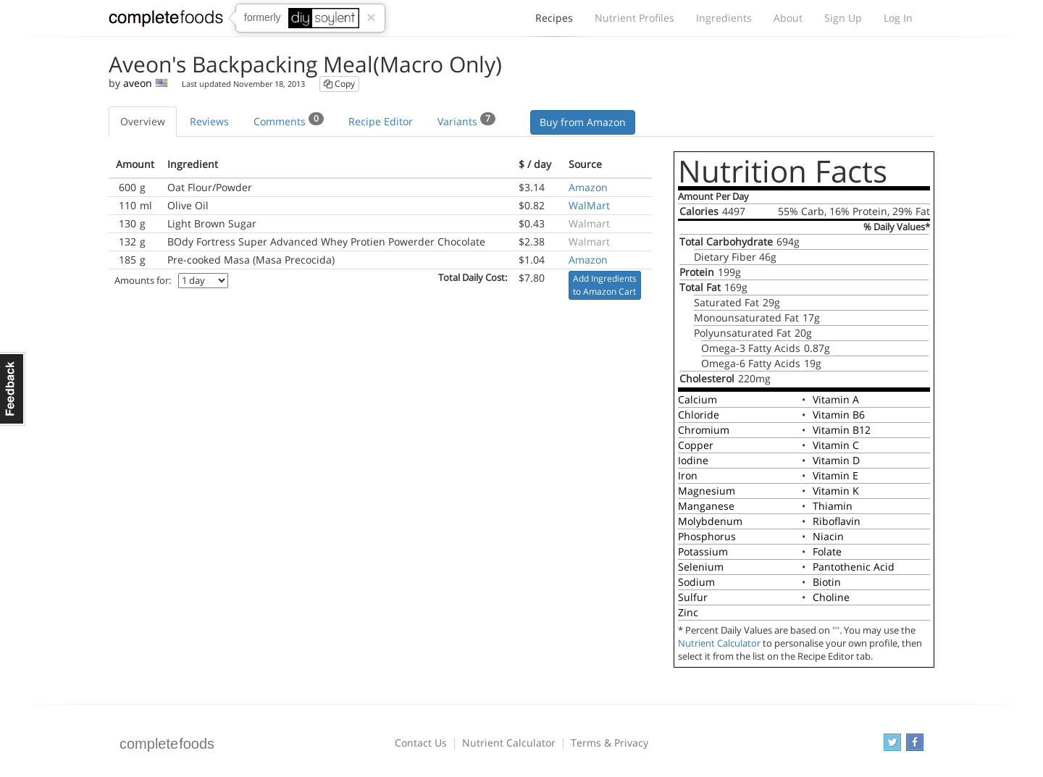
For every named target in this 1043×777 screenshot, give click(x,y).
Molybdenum (710, 521)
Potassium (703, 551)
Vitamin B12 (842, 430)
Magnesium (706, 490)
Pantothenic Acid (854, 567)
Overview (142, 121)
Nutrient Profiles (634, 18)
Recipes (554, 22)
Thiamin (833, 506)
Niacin (828, 536)
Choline (831, 597)
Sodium (696, 582)
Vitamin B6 (839, 414)
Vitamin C (836, 445)
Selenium (701, 567)
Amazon (588, 187)
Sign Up (843, 18)
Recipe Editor (380, 121)
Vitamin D (836, 460)
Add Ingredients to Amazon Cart (605, 285)
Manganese (706, 506)
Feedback (12, 389)
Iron (688, 475)
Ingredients (724, 18)
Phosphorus (707, 536)
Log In (898, 18)
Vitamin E (835, 475)
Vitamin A (836, 399)
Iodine (693, 460)
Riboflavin (836, 521)
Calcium (697, 399)
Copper (695, 445)
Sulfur (693, 597)
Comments (289, 120)
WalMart (589, 205)
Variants (466, 120)
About (788, 18)
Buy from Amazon (583, 122)
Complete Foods (166, 21)
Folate (827, 551)
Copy (339, 83)
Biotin (827, 582)
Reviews (209, 121)
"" (835, 630)
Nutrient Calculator (719, 643)
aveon (137, 83)
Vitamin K (836, 490)
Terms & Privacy (609, 742)
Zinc (688, 612)
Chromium (703, 430)
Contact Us (421, 742)
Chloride (698, 414)
